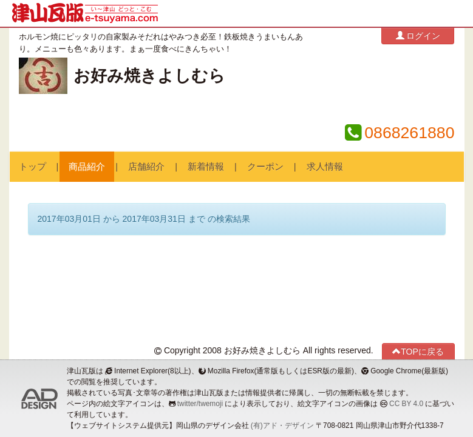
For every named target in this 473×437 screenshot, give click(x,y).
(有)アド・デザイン (282, 425)
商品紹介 (87, 167)
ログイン (418, 35)
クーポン (265, 167)
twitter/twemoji (200, 403)
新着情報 (206, 167)
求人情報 (325, 167)
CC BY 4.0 (406, 403)
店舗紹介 (146, 167)
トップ (32, 167)
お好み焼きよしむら (149, 76)
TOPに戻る (418, 351)
